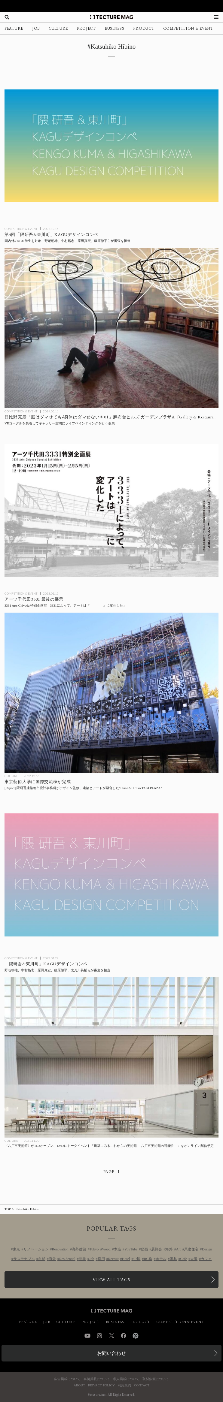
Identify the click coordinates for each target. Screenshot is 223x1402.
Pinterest (136, 1336)
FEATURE (14, 28)
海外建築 (79, 1249)
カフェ (206, 1259)
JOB (36, 28)
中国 (137, 1259)
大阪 (193, 1259)
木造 (117, 1249)
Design (207, 1249)
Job (91, 1259)
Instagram (99, 1336)
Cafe (183, 1259)
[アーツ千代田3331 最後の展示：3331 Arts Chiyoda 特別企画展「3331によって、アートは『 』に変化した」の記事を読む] (111, 510)
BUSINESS (114, 28)
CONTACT (141, 1385)
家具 (173, 1259)
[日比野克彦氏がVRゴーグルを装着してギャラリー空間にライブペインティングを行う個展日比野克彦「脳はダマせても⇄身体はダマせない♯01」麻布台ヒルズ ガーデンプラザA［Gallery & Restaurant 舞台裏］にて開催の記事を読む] (111, 328)
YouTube (131, 1249)
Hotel (126, 1259)
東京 (16, 1249)
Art (178, 1249)
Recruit (113, 1259)
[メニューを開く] (216, 17)
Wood (106, 1249)
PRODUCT (143, 28)
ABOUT (79, 1385)
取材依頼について (155, 1379)
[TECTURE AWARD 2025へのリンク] (111, 6)
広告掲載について (67, 1379)
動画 (144, 1249)
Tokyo (94, 1249)
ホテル (161, 1259)
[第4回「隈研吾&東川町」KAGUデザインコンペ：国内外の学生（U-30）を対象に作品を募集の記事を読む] (111, 145)
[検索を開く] (7, 17)
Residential (67, 1259)
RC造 (148, 1259)
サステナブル (24, 1259)
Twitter (111, 1336)
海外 (169, 1249)
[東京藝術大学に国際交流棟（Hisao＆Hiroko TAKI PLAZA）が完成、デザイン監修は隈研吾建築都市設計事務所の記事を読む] (111, 693)
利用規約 (124, 1385)
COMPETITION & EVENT (188, 28)
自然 (41, 1259)
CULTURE (58, 28)
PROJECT (86, 28)
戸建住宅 (191, 1249)
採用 (101, 1259)
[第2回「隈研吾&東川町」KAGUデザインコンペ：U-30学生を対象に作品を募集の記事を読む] (111, 875)
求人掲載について (126, 1379)
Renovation (60, 1249)
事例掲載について (97, 1379)
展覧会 (156, 1249)
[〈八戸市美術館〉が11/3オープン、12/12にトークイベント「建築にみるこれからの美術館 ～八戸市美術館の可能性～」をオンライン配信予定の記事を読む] (111, 1057)
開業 (82, 1259)
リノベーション (36, 1249)
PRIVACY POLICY (101, 1385)
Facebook (124, 1336)
